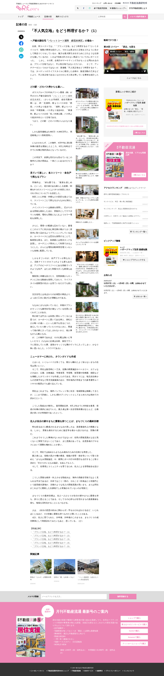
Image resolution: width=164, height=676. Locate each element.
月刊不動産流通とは (138, 8)
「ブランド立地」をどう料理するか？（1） (51, 532)
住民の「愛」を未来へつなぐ (64, 577)
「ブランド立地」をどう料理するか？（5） (51, 546)
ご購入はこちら (139, 133)
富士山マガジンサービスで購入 (134, 624)
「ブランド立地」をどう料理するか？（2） (51, 536)
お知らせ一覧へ (140, 296)
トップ (20, 17)
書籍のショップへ (118, 8)
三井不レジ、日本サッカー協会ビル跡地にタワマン (126, 217)
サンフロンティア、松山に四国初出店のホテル (126, 210)
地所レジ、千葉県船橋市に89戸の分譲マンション (126, 224)
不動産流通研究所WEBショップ (57, 671)
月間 (126, 188)
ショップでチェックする (134, 260)
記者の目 (48, 17)
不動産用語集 (100, 8)
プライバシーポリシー (112, 671)
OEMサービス (88, 671)
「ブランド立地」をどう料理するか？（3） (51, 539)
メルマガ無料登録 (138, 17)
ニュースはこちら (134, 78)
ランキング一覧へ (138, 232)
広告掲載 (118, 3)
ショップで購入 (134, 618)
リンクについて (128, 671)
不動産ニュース (33, 17)
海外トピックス (62, 17)
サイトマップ (96, 3)
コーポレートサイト (37, 671)
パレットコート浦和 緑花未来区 (65, 40)
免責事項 (99, 671)
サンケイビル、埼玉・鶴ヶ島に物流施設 (126, 203)
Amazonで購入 (134, 637)
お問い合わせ (107, 3)
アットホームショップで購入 (134, 644)
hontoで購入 (134, 631)
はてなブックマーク (137, 188)
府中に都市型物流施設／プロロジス (126, 195)
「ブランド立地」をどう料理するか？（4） (51, 543)
